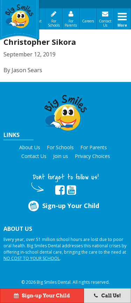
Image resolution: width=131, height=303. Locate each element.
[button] (65, 111)
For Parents (71, 23)
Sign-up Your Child (63, 206)
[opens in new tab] (60, 190)
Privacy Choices (92, 156)
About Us (29, 147)
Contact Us (105, 23)
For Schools (54, 23)
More (122, 25)
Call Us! (107, 295)
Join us (60, 156)
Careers (88, 21)
